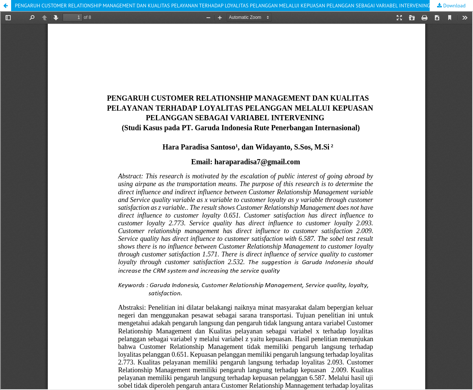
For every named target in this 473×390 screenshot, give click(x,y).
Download (454, 5)
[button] (5, 5)
